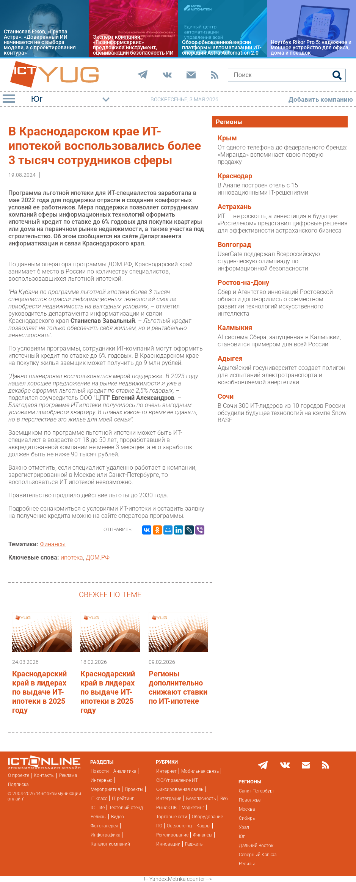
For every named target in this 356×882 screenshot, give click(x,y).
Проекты (134, 789)
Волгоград (234, 244)
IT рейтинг (123, 798)
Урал (244, 827)
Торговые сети (171, 816)
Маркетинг (193, 807)
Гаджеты (194, 844)
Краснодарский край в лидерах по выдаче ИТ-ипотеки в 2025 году (39, 692)
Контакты (44, 775)
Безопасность (201, 798)
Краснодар (235, 176)
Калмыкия (235, 328)
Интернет (166, 771)
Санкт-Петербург (256, 791)
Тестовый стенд (126, 807)
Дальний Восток (256, 845)
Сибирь (247, 818)
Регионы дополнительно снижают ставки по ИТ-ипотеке (178, 687)
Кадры (203, 826)
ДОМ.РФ (98, 557)
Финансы (53, 544)
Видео (117, 816)
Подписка (18, 784)
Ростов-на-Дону (243, 282)
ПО (159, 826)
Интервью (102, 780)
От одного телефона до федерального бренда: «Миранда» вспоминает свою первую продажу (282, 154)
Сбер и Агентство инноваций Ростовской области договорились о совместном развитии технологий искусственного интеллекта (275, 302)
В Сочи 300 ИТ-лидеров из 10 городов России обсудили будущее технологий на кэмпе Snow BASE (282, 413)
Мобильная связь (200, 771)
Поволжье (249, 800)
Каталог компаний (110, 844)
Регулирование (172, 835)
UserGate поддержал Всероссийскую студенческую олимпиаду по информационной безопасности (269, 261)
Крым (227, 138)
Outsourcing (179, 826)
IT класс (99, 798)
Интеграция (169, 798)
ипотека (72, 557)
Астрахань (234, 207)
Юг (242, 836)
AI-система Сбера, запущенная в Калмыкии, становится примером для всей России (279, 340)
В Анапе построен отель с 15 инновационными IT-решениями (263, 189)
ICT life (98, 807)
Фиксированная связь (179, 789)
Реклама (68, 775)
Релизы (99, 816)
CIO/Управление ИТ (177, 780)
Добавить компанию (321, 99)
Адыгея (230, 358)
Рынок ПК (166, 807)
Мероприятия (105, 789)
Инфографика (105, 835)
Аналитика (124, 771)
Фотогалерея (104, 826)
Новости (100, 771)
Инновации (168, 844)
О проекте (18, 775)
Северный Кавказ (257, 854)
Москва (247, 809)
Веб (224, 798)
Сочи (226, 396)
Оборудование (207, 816)
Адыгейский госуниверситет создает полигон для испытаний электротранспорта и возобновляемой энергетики (281, 375)
